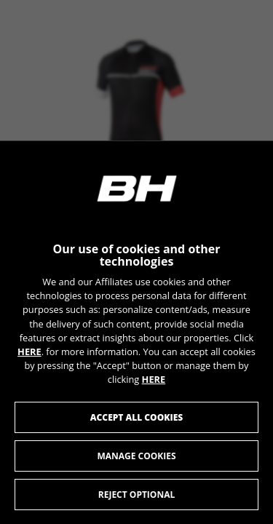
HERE (29, 350)
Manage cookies (136, 455)
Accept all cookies (136, 416)
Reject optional (136, 494)
